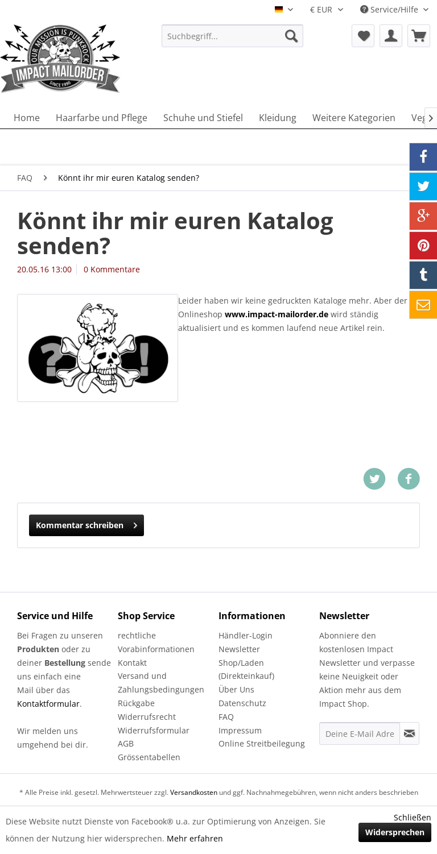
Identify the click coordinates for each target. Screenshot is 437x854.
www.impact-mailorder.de (276, 314)
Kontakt (132, 662)
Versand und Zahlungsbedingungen (161, 682)
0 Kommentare (112, 269)
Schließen (412, 817)
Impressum (240, 730)
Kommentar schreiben (86, 523)
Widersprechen (394, 832)
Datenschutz (242, 703)
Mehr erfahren (195, 838)
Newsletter (239, 649)
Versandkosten (193, 792)
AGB (126, 743)
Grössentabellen (149, 757)
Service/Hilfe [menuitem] (390, 9)
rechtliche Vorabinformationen (156, 642)
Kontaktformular (48, 703)
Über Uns (236, 689)
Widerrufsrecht (147, 716)
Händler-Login (245, 635)
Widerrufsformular (153, 730)
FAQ (226, 716)
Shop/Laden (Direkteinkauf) (246, 669)
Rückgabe (136, 703)
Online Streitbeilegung (261, 743)
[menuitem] (233, 35)
